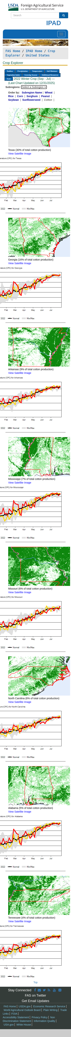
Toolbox (10, 71)
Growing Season (30, 75)
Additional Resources (50, 75)
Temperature (37, 71)
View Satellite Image (19, 153)
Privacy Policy (40, 1017)
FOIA (14, 1013)
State (9, 79)
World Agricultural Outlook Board (22, 1010)
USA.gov (9, 1024)
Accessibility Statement (16, 1017)
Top (35, 982)
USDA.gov (25, 1006)
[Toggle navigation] (61, 34)
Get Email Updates (35, 1001)
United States (38, 55)
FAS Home (12, 51)
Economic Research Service (49, 1006)
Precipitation (22, 71)
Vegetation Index (13, 75)
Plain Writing (50, 1010)
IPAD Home (34, 51)
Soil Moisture (52, 71)
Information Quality (44, 1021)
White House (23, 1024)
